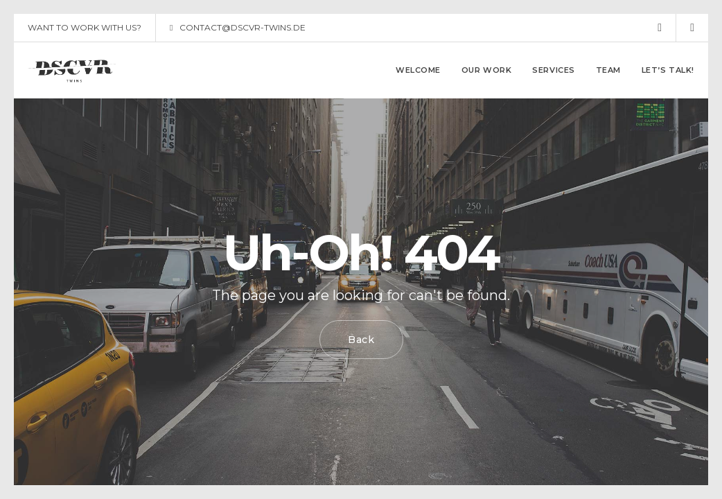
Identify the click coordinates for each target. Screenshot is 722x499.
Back (361, 339)
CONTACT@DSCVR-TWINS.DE (238, 28)
